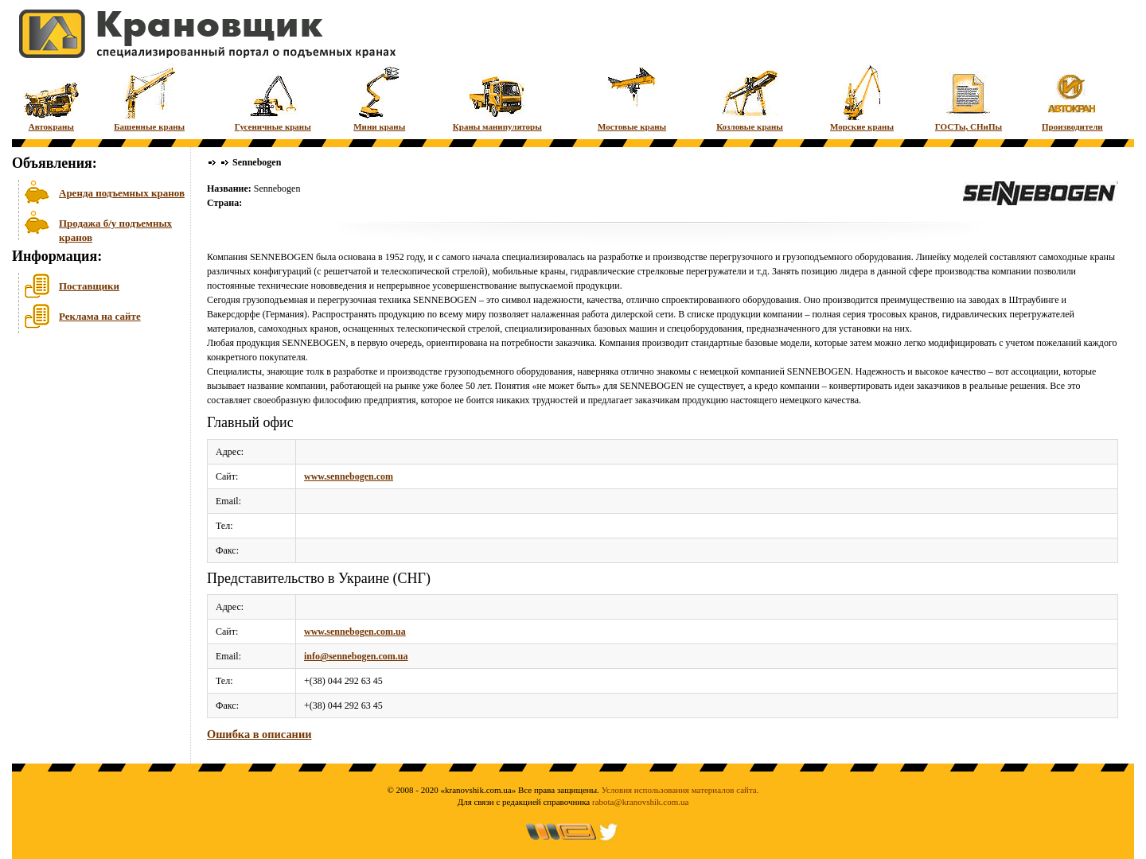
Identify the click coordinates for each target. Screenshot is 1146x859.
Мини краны (379, 97)
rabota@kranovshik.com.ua (640, 802)
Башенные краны (149, 97)
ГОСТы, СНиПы (968, 97)
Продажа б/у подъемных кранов (115, 228)
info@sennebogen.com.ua (356, 656)
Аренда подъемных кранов (122, 193)
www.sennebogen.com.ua (355, 631)
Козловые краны (749, 97)
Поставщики (89, 286)
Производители (1072, 97)
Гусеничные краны (273, 97)
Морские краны (862, 97)
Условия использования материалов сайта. (680, 790)
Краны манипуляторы (497, 97)
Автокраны (51, 97)
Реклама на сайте (100, 316)
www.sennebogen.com (348, 476)
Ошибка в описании (259, 734)
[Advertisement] (91, 460)
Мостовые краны (632, 97)
